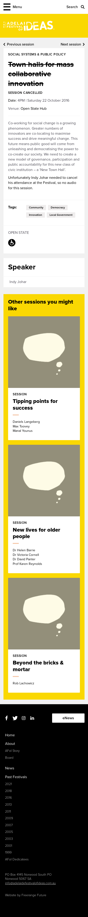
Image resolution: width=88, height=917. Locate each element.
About (10, 743)
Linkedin (32, 718)
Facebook (6, 718)
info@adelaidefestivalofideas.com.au (30, 883)
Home (10, 735)
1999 (8, 852)
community (36, 207)
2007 (9, 825)
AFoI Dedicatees (16, 859)
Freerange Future (34, 895)
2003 (9, 839)
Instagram (23, 718)
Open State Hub (34, 108)
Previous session (20, 44)
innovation (35, 214)
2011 (8, 811)
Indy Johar (17, 282)
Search (72, 7)
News (9, 768)
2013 (8, 805)
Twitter (15, 718)
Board (9, 758)
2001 (8, 846)
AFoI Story (12, 751)
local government (61, 214)
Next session (71, 44)
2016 (8, 798)
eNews (68, 718)
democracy (58, 207)
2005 (9, 832)
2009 (9, 818)
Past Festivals (16, 777)
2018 (8, 791)
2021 (8, 784)
